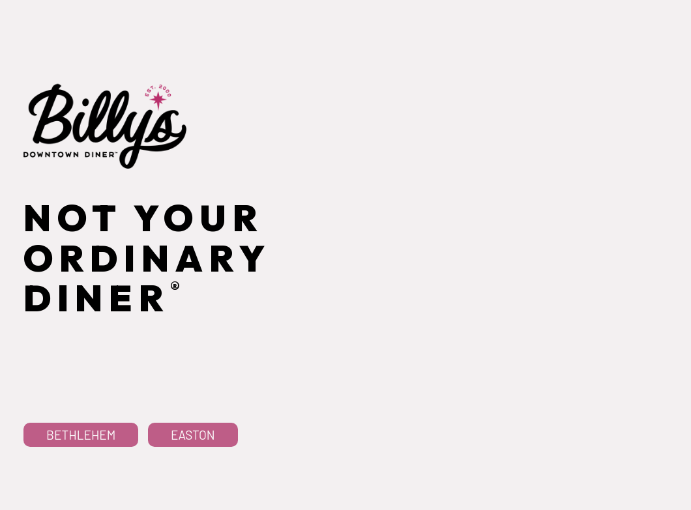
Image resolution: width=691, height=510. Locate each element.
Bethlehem (80, 491)
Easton (193, 491)
